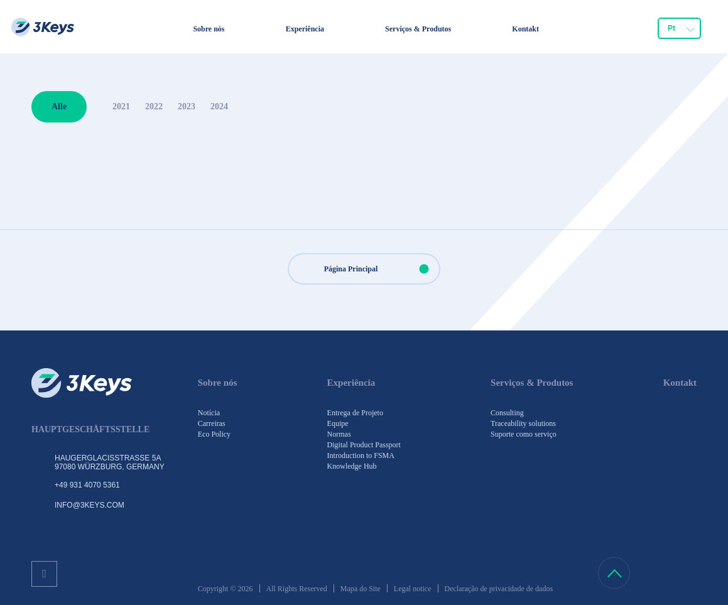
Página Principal (381, 268)
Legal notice (413, 588)
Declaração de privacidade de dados (499, 588)
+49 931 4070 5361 (87, 485)
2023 (186, 106)
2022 (154, 106)
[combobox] (679, 28)
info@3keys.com (89, 505)
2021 (121, 106)
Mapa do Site (360, 588)
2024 (219, 106)
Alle (59, 106)
